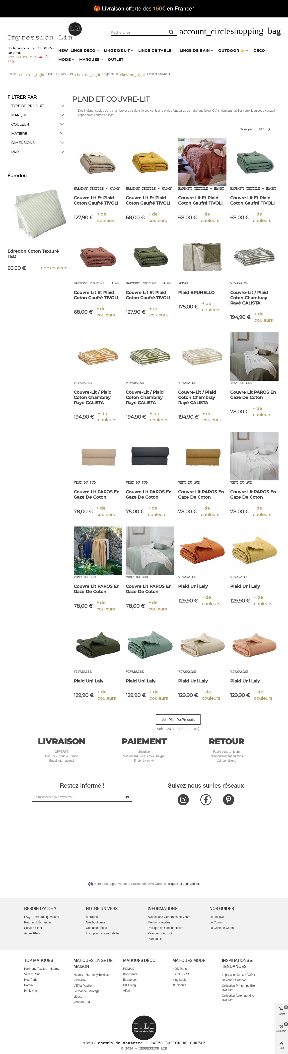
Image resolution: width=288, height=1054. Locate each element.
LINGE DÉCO (83, 50)
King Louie (179, 979)
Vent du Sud (32, 974)
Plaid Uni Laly (193, 586)
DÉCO (259, 50)
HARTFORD (180, 974)
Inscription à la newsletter (103, 933)
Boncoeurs (130, 974)
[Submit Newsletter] (127, 797)
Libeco (77, 996)
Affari (126, 990)
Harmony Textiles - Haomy (41, 969)
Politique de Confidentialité (165, 928)
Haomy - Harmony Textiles (90, 975)
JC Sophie (179, 985)
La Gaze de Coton (222, 928)
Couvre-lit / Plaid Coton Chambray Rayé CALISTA (249, 297)
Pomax (28, 985)
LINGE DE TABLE (154, 50)
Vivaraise (79, 980)
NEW (63, 50)
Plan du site (155, 939)
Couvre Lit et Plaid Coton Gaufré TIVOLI (96, 200)
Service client (33, 928)
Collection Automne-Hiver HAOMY (239, 998)
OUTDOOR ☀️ (231, 50)
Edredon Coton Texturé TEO (33, 254)
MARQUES (89, 59)
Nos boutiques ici (22, 57)
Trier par (248, 129)
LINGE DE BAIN (195, 50)
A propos (92, 917)
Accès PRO (32, 933)
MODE (64, 59)
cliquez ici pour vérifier (183, 884)
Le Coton (216, 922)
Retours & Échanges (38, 922)
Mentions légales (159, 922)
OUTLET (115, 59)
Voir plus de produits (178, 720)
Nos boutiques (95, 922)
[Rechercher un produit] (171, 32)
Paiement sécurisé (160, 933)
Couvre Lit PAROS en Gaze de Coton (253, 395)
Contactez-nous (96, 928)
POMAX (128, 969)
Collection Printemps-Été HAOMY (238, 988)
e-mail (17, 53)
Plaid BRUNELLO (196, 292)
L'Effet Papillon (83, 985)
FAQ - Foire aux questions (41, 917)
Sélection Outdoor (234, 980)
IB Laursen (130, 979)
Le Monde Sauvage (86, 991)
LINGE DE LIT (117, 50)
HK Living (30, 990)
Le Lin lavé (217, 917)
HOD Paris (179, 969)
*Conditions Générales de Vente (169, 917)
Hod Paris (30, 979)
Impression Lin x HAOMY (239, 975)
